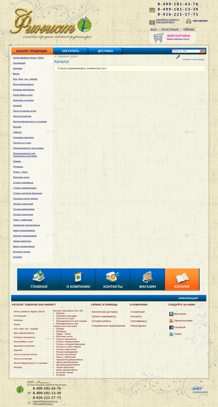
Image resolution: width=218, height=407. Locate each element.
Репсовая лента (21, 177)
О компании (78, 286)
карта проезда (200, 20)
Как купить (70, 51)
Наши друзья (138, 325)
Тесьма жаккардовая (24, 209)
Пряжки (17, 161)
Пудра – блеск (20, 172)
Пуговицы (18, 166)
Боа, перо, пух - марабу (25, 79)
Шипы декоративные (24, 246)
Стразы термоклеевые (24, 188)
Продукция (63, 56)
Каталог (74, 56)
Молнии (17, 127)
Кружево (17, 105)
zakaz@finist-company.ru (167, 20)
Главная (39, 286)
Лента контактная (22, 116)
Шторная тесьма (21, 251)
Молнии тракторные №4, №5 (68, 310)
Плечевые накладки (23, 137)
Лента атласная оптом (24, 111)
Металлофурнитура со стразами (30, 121)
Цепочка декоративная (25, 235)
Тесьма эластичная (23, 214)
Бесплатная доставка (104, 311)
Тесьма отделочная (23, 204)
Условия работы (101, 321)
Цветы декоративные (24, 230)
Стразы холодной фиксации (27, 193)
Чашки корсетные (22, 241)
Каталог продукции (31, 51)
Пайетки (17, 132)
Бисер (16, 73)
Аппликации (19, 63)
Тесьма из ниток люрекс (25, 198)
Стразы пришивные (23, 182)
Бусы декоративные (23, 84)
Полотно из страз (22, 142)
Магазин (147, 286)
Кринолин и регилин (23, 100)
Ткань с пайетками (22, 220)
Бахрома (17, 68)
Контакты (113, 286)
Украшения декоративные (26, 225)
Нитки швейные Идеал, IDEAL (28, 57)
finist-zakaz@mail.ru (165, 22)
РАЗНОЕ (17, 257)
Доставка (105, 51)
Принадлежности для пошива (28, 148)
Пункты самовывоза (104, 316)
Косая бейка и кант (23, 95)
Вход (153, 29)
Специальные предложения (108, 325)
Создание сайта (200, 392)
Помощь (188, 29)
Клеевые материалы (23, 89)
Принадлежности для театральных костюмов (25, 154)
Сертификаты (138, 321)
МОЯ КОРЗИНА (178, 36)
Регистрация (170, 29)
